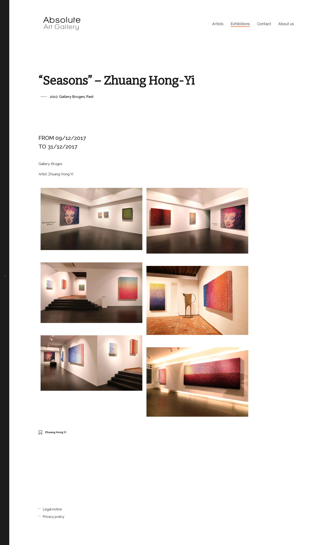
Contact (264, 24)
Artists (218, 24)
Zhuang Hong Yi (55, 432)
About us (286, 24)
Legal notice (52, 509)
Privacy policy (53, 517)
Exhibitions (240, 24)
